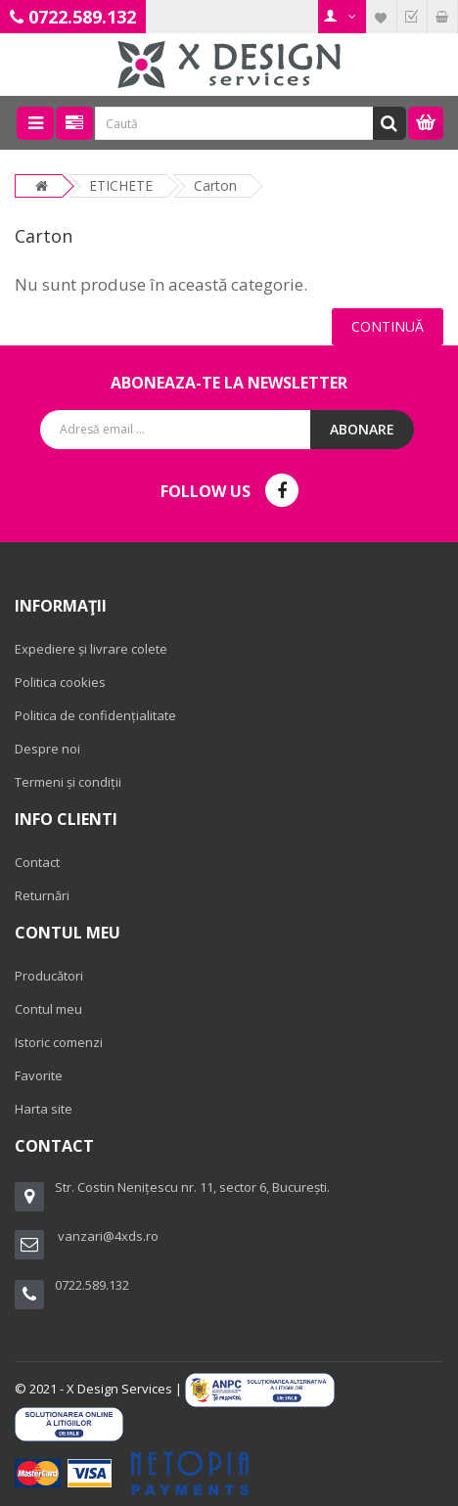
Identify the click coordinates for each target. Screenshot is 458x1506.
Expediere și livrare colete (91, 649)
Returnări (42, 895)
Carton (215, 185)
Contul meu (48, 1009)
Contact (37, 862)
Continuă (387, 326)
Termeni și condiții (68, 782)
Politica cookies (60, 682)
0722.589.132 (82, 16)
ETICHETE (121, 185)
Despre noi (47, 748)
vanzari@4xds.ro (108, 1236)
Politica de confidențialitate (95, 715)
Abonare (362, 429)
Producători (49, 975)
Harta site (43, 1109)
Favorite (39, 1075)
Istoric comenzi (59, 1042)
